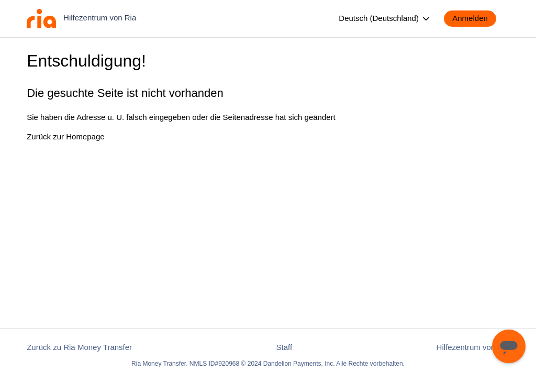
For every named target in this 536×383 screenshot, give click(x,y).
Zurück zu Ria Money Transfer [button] (79, 347)
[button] (475, 18)
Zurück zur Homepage (65, 136)
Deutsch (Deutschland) (385, 19)
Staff (284, 347)
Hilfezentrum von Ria (473, 347)
